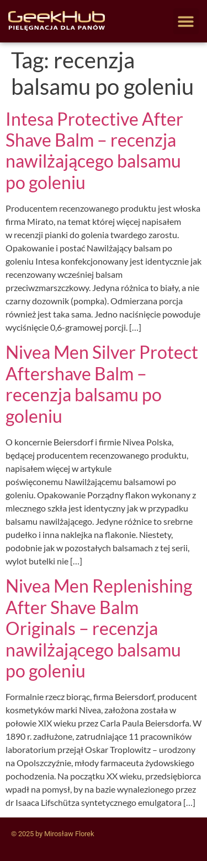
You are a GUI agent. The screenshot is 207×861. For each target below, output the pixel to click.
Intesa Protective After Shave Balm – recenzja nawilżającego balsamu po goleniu (94, 150)
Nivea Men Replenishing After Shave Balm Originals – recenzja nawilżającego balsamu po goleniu (99, 628)
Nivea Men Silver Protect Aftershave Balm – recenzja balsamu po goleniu (102, 383)
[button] (186, 21)
